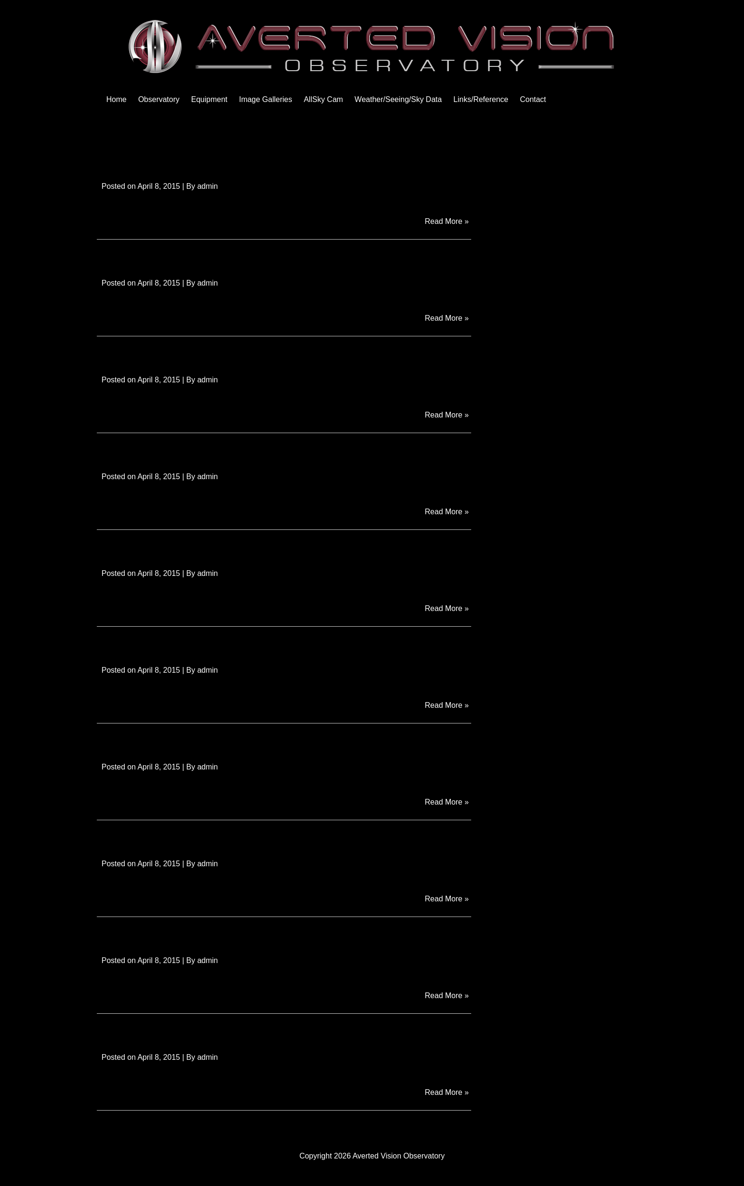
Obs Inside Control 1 (157, 934)
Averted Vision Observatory (399, 1156)
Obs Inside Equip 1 (153, 644)
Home (116, 99)
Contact (533, 99)
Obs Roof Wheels (149, 160)
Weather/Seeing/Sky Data (398, 99)
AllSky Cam (323, 99)
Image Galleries (265, 99)
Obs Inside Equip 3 (153, 451)
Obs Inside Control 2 (157, 838)
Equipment (209, 99)
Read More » (448, 220)
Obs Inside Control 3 (157, 741)
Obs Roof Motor (144, 257)
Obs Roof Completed (159, 354)
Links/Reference (481, 99)
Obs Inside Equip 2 (153, 547)
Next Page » (450, 1128)
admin (207, 186)
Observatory (158, 99)
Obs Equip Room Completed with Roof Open (229, 1031)
